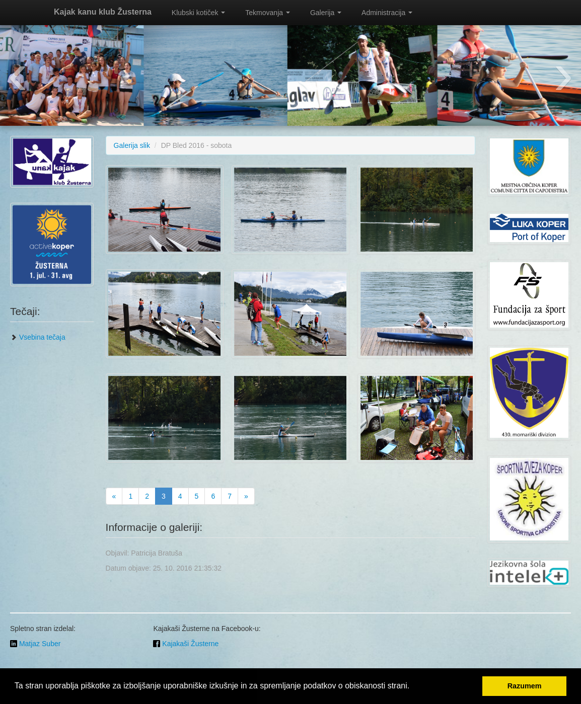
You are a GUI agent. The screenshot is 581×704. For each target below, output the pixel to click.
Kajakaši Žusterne (186, 644)
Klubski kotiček (198, 13)
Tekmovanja (267, 13)
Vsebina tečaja (37, 337)
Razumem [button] (524, 686)
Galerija (325, 13)
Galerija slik (132, 145)
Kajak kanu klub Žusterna (103, 12)
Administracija (386, 13)
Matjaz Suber (35, 644)
